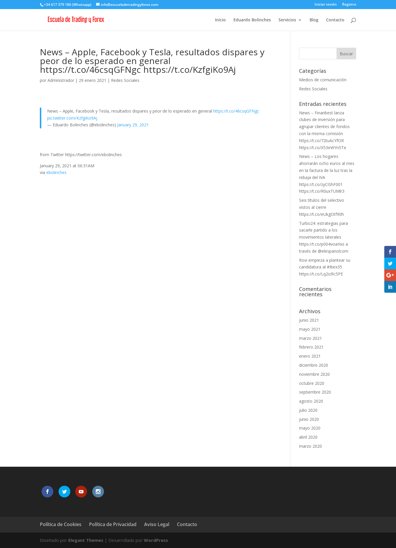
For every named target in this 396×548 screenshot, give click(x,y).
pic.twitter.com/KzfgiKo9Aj (72, 118)
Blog (314, 20)
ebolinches (56, 172)
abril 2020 (308, 437)
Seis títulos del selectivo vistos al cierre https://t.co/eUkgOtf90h (321, 207)
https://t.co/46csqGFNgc (236, 111)
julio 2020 (308, 410)
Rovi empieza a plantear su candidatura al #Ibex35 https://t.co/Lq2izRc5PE (324, 267)
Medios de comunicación (322, 79)
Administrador (60, 80)
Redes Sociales (125, 80)
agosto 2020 (311, 401)
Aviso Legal (156, 524)
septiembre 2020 (315, 392)
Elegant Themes (85, 540)
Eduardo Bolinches (252, 20)
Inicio (220, 20)
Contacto (335, 20)
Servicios (287, 20)
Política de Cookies (60, 524)
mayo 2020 (309, 428)
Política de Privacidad (112, 524)
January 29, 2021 (133, 124)
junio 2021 (309, 320)
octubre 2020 (311, 383)
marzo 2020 (310, 446)
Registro (349, 5)
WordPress (156, 540)
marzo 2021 (310, 338)
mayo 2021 (309, 329)
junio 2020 (309, 419)
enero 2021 (310, 356)
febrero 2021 (311, 347)
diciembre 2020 (313, 365)
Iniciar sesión (326, 5)
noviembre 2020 (314, 374)
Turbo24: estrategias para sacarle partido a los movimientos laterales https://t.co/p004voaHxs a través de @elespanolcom (323, 237)
